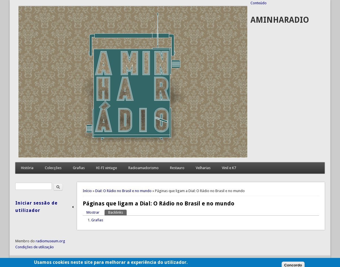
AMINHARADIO (279, 20)
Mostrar (92, 212)
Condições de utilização (34, 247)
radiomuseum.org (50, 241)
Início (87, 191)
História (27, 168)
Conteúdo (258, 3)
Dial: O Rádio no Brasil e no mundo (123, 191)
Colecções (53, 168)
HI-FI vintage (106, 168)
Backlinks (117, 212)
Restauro (177, 168)
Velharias (203, 168)
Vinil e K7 (229, 168)
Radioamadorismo (143, 168)
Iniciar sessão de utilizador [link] (36, 206)
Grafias (79, 168)
